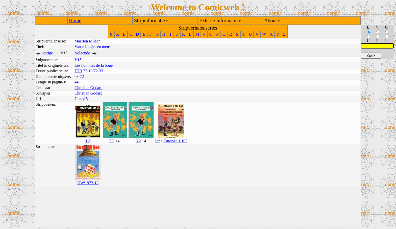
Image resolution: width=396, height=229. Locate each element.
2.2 (111, 141)
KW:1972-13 (87, 183)
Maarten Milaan (88, 41)
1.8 (87, 141)
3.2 (138, 141)
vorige (48, 53)
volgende (82, 53)
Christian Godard (89, 87)
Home (75, 20)
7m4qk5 (81, 99)
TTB (78, 71)
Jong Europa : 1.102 (171, 141)
